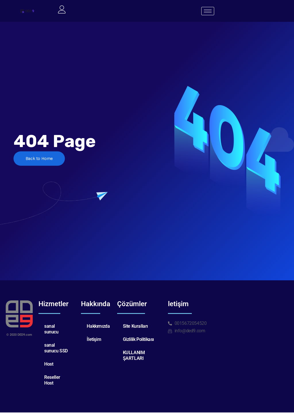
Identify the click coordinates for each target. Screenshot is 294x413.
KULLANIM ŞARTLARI (134, 356)
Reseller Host (52, 380)
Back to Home (40, 159)
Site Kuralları (135, 326)
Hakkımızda (98, 326)
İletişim (94, 340)
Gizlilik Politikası (138, 340)
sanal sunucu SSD (56, 348)
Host (48, 364)
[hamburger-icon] (207, 11)
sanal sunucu (51, 329)
